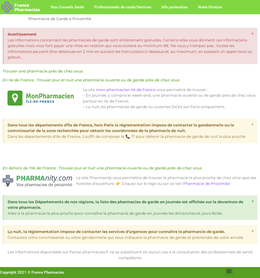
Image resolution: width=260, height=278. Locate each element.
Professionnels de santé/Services (122, 7)
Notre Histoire (210, 7)
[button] (229, 271)
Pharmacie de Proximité (206, 183)
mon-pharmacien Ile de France (126, 89)
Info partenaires (174, 7)
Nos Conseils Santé (67, 7)
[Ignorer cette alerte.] (252, 33)
